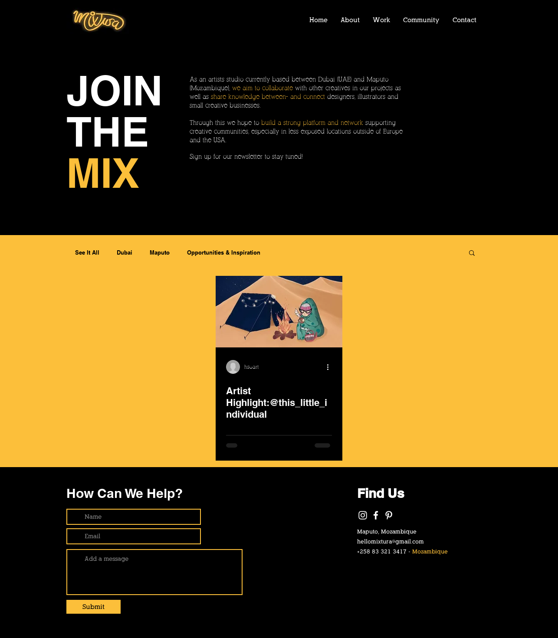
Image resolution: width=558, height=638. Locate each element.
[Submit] (93, 607)
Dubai (124, 252)
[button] (472, 253)
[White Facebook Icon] (375, 515)
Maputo (160, 252)
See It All (87, 252)
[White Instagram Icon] (362, 515)
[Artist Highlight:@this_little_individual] (279, 311)
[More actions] (330, 367)
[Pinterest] (388, 515)
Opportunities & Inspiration (223, 252)
